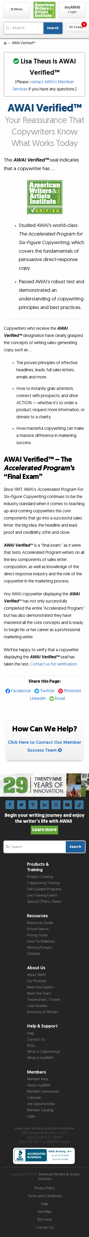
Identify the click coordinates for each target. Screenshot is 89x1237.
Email (60, 699)
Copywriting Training (43, 883)
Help (30, 1033)
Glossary (33, 953)
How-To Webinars (41, 941)
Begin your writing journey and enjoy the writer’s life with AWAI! (44, 822)
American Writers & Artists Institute (59, 1176)
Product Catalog (40, 877)
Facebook (21, 691)
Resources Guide (40, 923)
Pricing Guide (37, 935)
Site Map (44, 1212)
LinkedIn (38, 699)
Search (53, 28)
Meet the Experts (40, 987)
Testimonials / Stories (43, 999)
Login (31, 1116)
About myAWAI (38, 1085)
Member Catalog (40, 1110)
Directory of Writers (42, 1012)
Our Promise (36, 981)
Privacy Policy (44, 1188)
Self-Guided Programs (44, 889)
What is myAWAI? (40, 1058)
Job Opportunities (41, 1104)
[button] (16, 10)
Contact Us (36, 1039)
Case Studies (37, 1006)
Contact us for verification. (53, 664)
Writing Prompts (39, 947)
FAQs (31, 1045)
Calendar (34, 1097)
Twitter (47, 691)
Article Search (38, 929)
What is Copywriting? (43, 1051)
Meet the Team (39, 993)
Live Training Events (42, 895)
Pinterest (72, 691)
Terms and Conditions (45, 1196)
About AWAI (36, 975)
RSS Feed (44, 1219)
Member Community (43, 1091)
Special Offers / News (44, 901)
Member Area (37, 1079)
